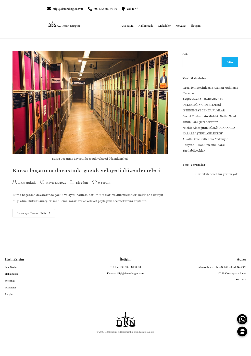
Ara (185, 55)
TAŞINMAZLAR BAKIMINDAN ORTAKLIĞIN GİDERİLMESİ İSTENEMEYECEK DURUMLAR (204, 106)
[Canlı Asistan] (242, 331)
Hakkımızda (145, 26)
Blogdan (82, 184)
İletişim (196, 26)
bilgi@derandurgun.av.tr (71, 9)
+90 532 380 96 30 (113, 9)
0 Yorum (104, 184)
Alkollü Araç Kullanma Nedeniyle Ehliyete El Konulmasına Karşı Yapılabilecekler (205, 146)
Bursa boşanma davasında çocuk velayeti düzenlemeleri (87, 171)
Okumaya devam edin (32, 213)
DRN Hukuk (27, 184)
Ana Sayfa (127, 26)
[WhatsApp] (242, 319)
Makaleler (164, 26)
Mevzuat (181, 26)
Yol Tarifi (145, 9)
